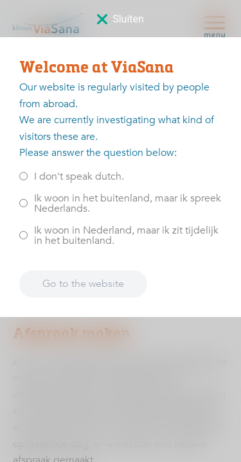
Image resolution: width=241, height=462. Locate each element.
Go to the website (83, 284)
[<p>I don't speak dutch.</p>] (23, 176)
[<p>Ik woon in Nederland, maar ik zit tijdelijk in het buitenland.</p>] (23, 235)
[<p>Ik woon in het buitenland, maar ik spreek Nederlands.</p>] (23, 203)
